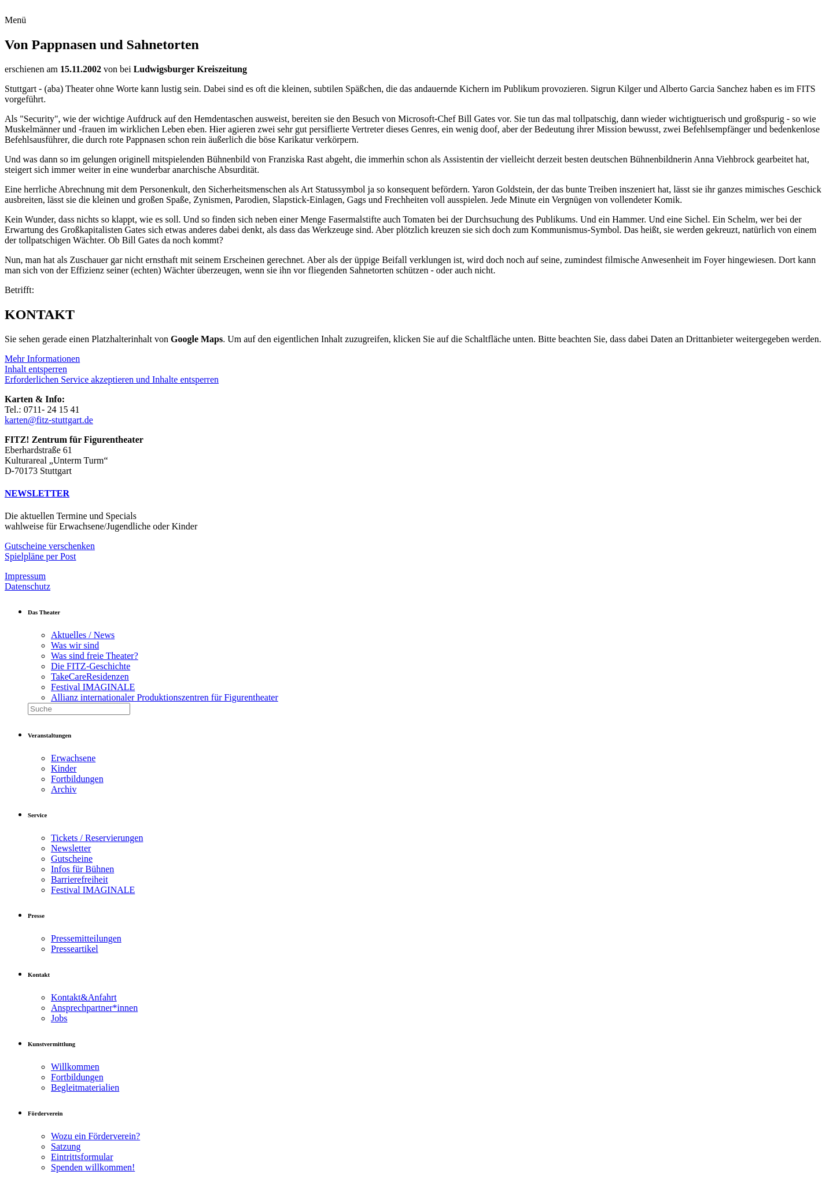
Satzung (66, 1146)
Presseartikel (74, 949)
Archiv (63, 789)
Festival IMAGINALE (93, 687)
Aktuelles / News (83, 635)
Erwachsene (73, 758)
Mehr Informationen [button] (42, 359)
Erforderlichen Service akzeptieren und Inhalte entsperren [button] (112, 379)
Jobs (59, 1018)
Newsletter (71, 848)
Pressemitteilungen (86, 938)
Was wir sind (75, 645)
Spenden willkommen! (93, 1167)
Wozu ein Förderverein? (95, 1136)
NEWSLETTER (37, 493)
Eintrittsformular (82, 1157)
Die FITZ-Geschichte (90, 666)
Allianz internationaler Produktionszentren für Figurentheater (164, 697)
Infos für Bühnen (82, 869)
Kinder (63, 768)
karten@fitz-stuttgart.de (49, 420)
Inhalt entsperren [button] (36, 369)
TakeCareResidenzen (90, 676)
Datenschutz (27, 586)
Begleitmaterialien (85, 1087)
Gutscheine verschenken (50, 546)
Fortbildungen (77, 779)
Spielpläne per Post (40, 556)
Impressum (25, 576)
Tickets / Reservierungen (97, 838)
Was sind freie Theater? (94, 656)
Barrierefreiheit (79, 879)
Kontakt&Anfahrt (84, 997)
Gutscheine (72, 859)
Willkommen (75, 1067)
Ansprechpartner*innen (94, 1008)
